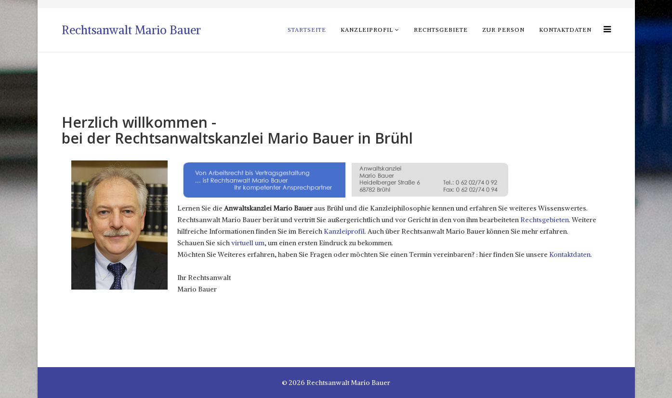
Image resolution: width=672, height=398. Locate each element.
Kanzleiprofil (367, 29)
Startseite (307, 29)
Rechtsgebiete (441, 29)
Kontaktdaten (565, 29)
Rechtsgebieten (544, 219)
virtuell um (247, 243)
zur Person (503, 29)
